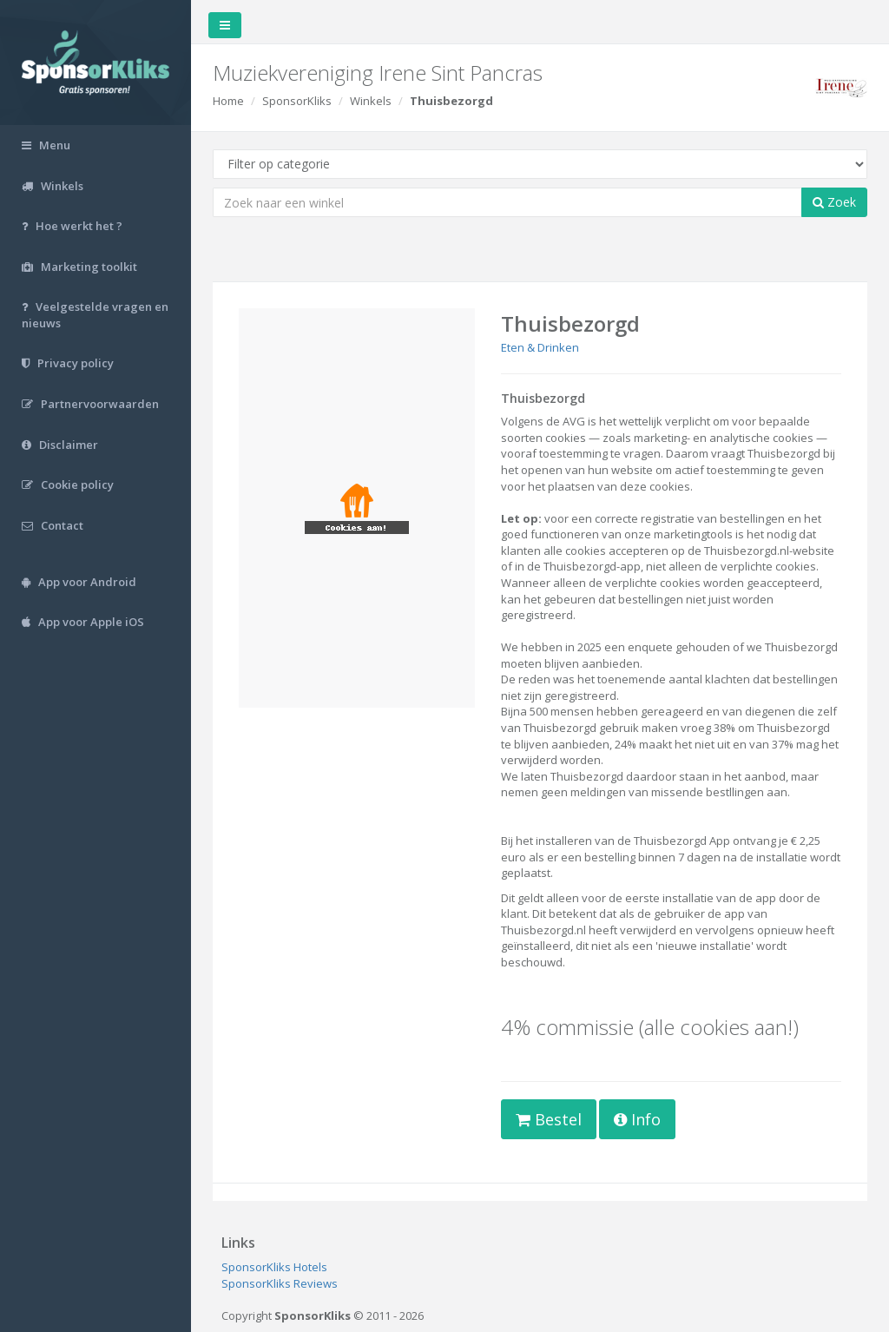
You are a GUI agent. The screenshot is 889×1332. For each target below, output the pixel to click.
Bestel (549, 1119)
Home (228, 101)
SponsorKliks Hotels (274, 1267)
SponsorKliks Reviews (279, 1283)
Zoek (834, 202)
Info (637, 1119)
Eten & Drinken (540, 347)
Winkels (371, 101)
